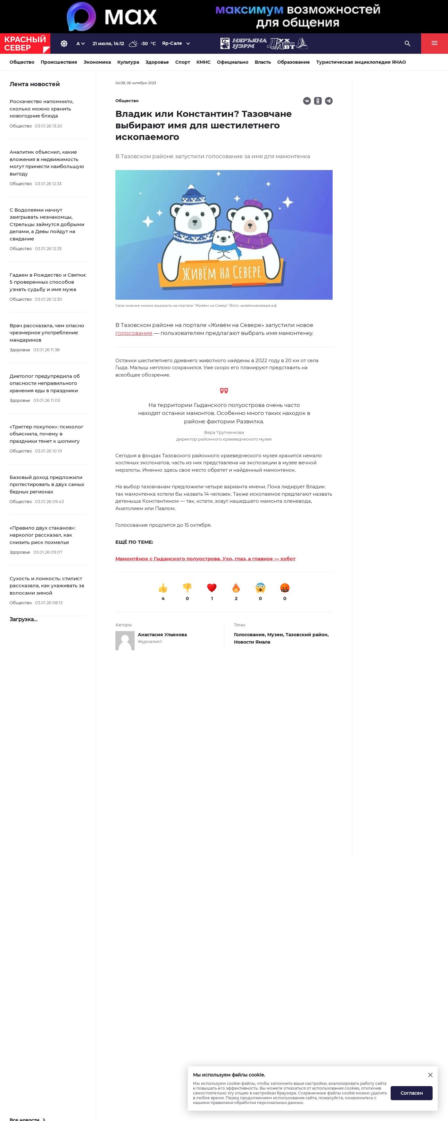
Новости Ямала (252, 642)
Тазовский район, (307, 635)
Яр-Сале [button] (172, 43)
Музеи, (276, 635)
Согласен (412, 1093)
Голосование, (250, 635)
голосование (134, 333)
